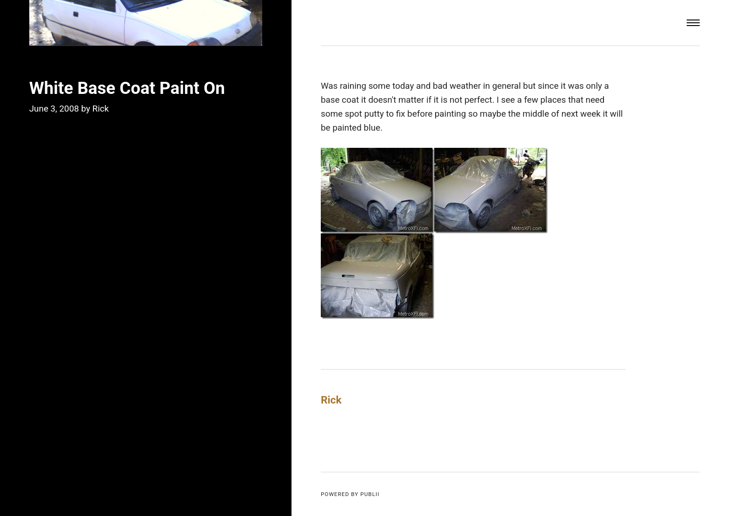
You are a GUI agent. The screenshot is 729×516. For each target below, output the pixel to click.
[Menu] (693, 23)
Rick (101, 109)
